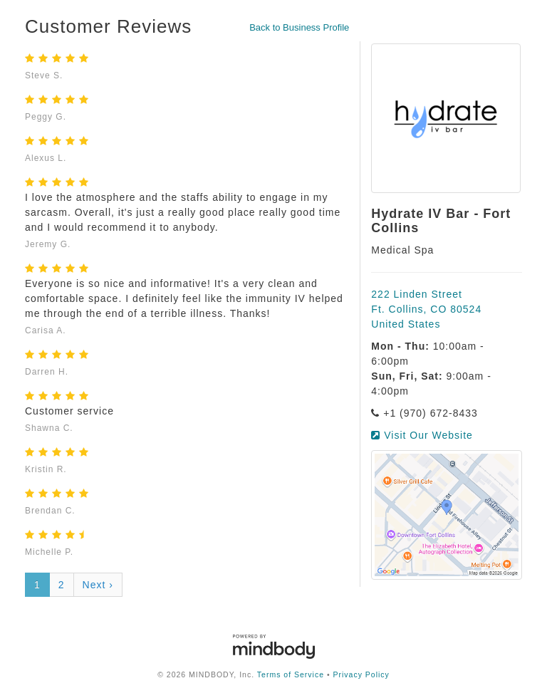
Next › (98, 584)
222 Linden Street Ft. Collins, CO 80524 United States (426, 309)
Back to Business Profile (299, 27)
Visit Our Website (422, 435)
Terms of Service (290, 674)
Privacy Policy (361, 674)
